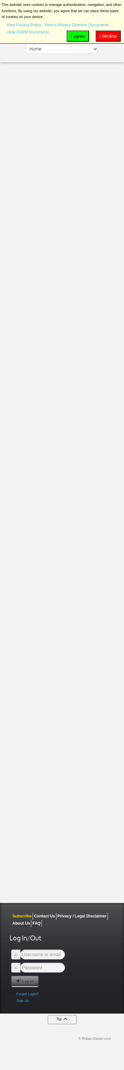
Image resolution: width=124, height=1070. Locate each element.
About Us (21, 923)
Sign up (22, 1000)
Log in (24, 981)
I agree (78, 36)
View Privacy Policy (24, 25)
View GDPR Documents (28, 32)
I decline (108, 36)
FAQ (36, 923)
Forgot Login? (27, 994)
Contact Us (44, 916)
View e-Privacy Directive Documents (77, 25)
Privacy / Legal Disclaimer (82, 916)
